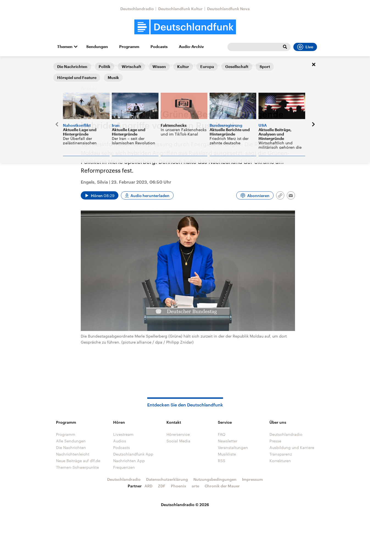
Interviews (85, 65)
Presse (275, 441)
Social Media (178, 441)
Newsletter (227, 441)
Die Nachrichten (71, 447)
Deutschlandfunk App (133, 454)
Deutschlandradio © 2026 (185, 504)
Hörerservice (178, 434)
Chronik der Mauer (222, 486)
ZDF (161, 486)
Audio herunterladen (149, 195)
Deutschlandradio (137, 8)
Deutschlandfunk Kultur (180, 8)
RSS (221, 460)
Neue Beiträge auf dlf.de (78, 460)
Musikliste (227, 454)
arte (195, 486)
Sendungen (97, 47)
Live (305, 47)
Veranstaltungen (233, 447)
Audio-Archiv (191, 47)
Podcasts (159, 47)
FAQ (222, 434)
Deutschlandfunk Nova (228, 8)
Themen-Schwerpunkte (77, 467)
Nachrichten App (129, 460)
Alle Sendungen (71, 441)
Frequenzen (124, 467)
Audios (119, 441)
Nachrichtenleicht (72, 454)
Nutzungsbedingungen (215, 479)
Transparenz (280, 454)
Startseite (62, 65)
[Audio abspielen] (99, 195)
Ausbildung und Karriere (291, 447)
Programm (129, 47)
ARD (148, 486)
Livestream (123, 434)
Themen (65, 47)
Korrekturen (280, 460)
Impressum (252, 479)
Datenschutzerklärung (167, 479)
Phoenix (178, 486)
